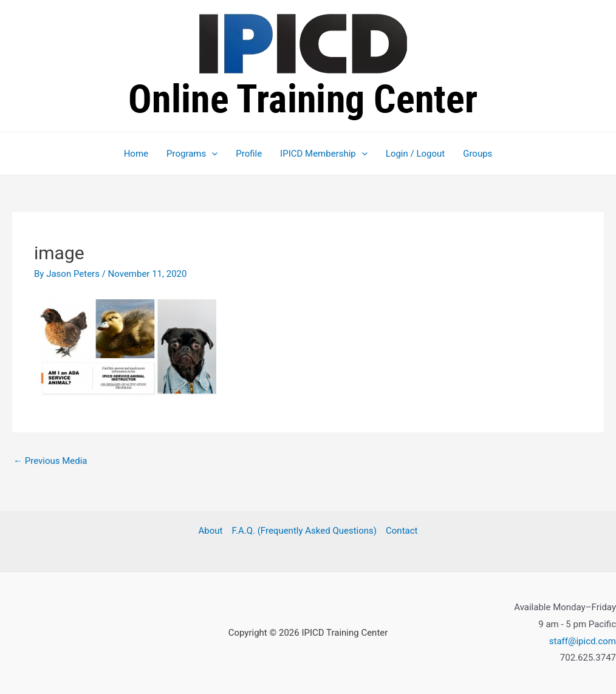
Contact (401, 530)
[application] (211, 153)
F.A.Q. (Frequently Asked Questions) (304, 530)
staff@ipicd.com (582, 641)
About (211, 530)
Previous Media (50, 460)
